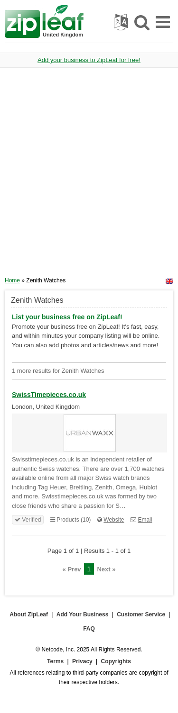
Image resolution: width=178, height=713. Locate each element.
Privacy (82, 661)
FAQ (89, 628)
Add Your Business (82, 614)
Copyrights (116, 661)
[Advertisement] (89, 175)
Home (12, 280)
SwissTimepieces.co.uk (49, 394)
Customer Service (141, 614)
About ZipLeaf (28, 614)
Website (113, 519)
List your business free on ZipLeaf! (67, 317)
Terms (55, 661)
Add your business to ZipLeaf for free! (89, 59)
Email (145, 519)
